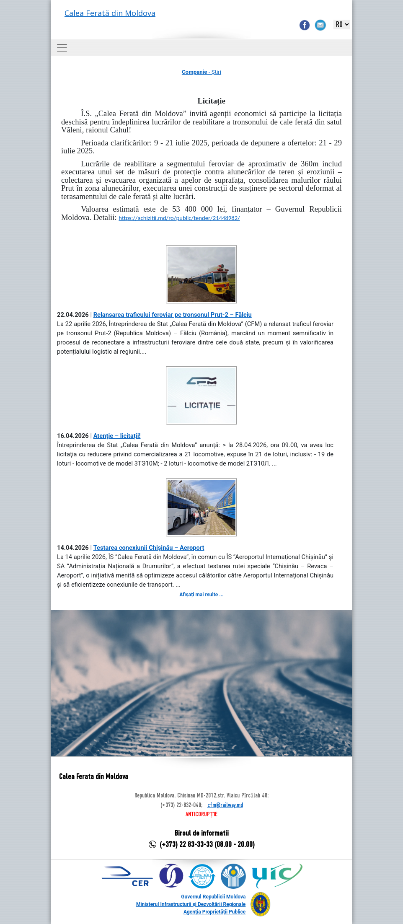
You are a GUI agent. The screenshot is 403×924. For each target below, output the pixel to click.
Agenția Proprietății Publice (214, 912)
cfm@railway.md (225, 805)
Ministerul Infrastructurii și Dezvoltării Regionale (190, 904)
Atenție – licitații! (117, 436)
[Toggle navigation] (62, 48)
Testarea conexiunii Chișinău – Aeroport (148, 547)
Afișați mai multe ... (201, 595)
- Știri (201, 72)
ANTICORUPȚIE (201, 815)
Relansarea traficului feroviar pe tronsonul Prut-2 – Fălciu (172, 314)
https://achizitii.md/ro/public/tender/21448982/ (179, 218)
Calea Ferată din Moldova (110, 13)
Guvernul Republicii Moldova (213, 897)
